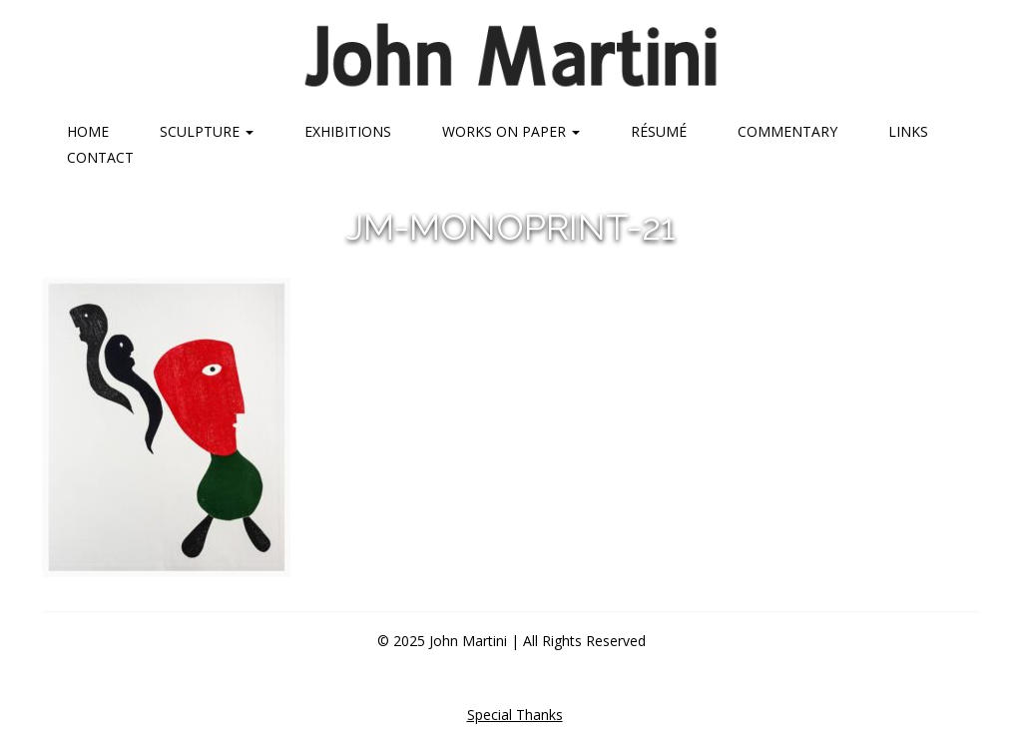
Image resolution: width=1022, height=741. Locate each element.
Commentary (787, 131)
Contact (100, 157)
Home (88, 131)
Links (908, 131)
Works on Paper (511, 131)
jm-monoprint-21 (511, 227)
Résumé (659, 131)
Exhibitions (347, 131)
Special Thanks (515, 714)
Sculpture (207, 131)
